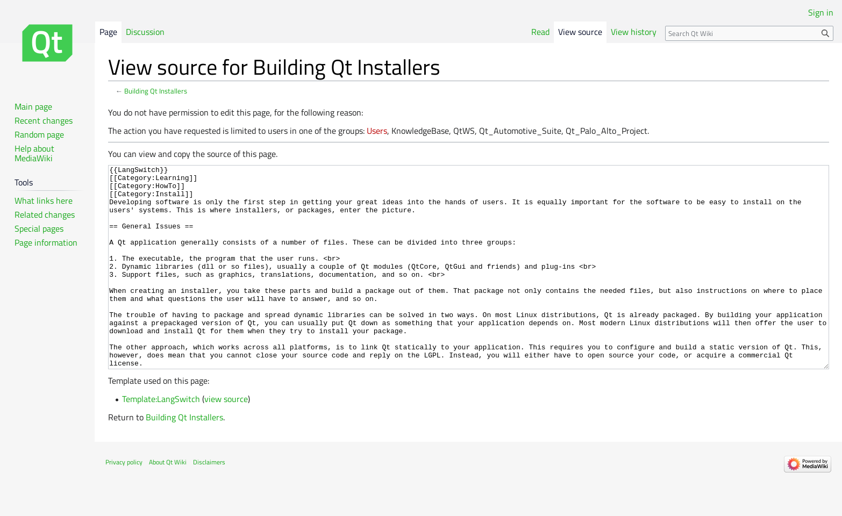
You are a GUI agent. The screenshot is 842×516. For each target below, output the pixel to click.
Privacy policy (123, 502)
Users (377, 130)
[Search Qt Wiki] (749, 33)
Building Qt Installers (155, 90)
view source (226, 439)
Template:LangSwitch (161, 439)
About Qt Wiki (168, 502)
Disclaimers (209, 502)
